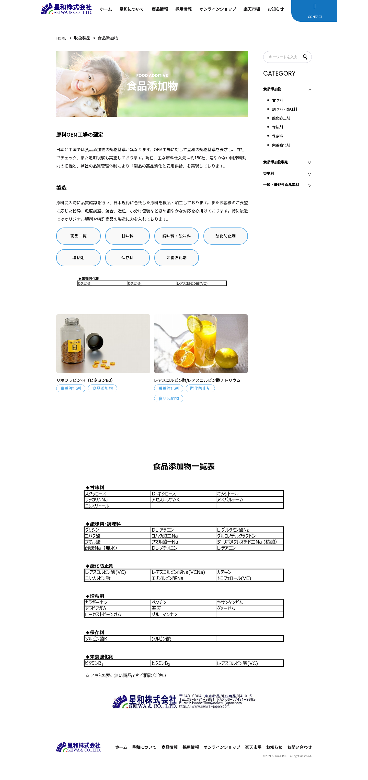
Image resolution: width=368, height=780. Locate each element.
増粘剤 (78, 261)
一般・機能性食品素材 (283, 185)
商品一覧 (78, 237)
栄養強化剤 (176, 261)
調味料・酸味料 (176, 237)
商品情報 (160, 9)
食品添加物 (273, 90)
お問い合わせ (299, 754)
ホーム (106, 9)
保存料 (127, 261)
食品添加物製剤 (277, 163)
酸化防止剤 (225, 237)
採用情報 (183, 9)
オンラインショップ (217, 9)
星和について (131, 9)
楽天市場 (252, 9)
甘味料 (127, 237)
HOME (62, 38)
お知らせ (276, 9)
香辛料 (269, 174)
